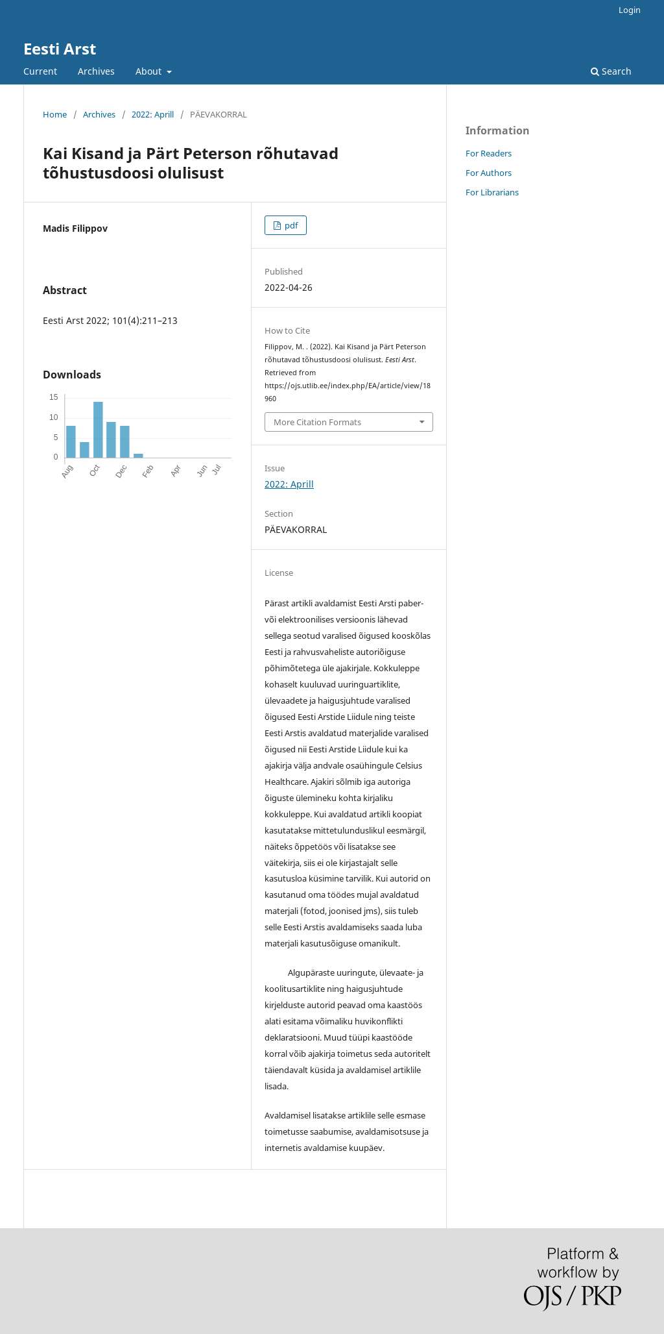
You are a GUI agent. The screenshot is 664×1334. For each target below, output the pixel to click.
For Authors (489, 173)
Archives (96, 71)
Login (630, 10)
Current (40, 71)
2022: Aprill (153, 114)
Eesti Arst (59, 48)
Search (611, 71)
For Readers (489, 153)
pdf (290, 225)
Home (55, 114)
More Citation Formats (317, 422)
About (150, 71)
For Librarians (492, 192)
